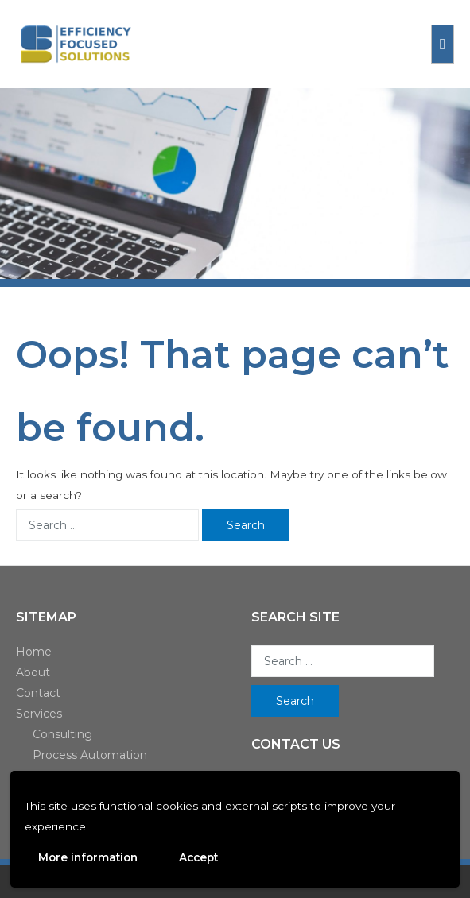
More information (88, 857)
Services (39, 713)
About (33, 672)
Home (34, 651)
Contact (38, 693)
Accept (198, 857)
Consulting (62, 734)
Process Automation (90, 755)
